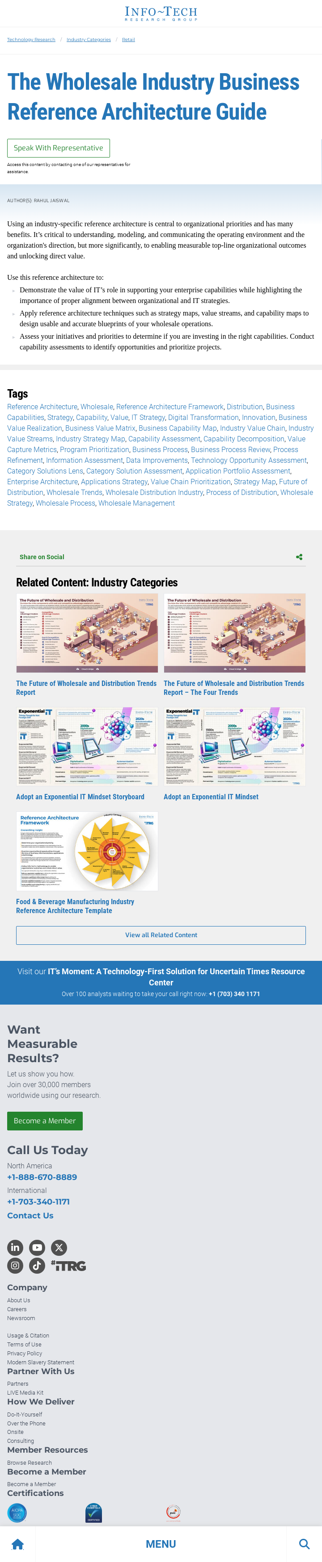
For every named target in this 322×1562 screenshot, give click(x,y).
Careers (17, 1309)
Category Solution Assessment (134, 471)
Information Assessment (84, 460)
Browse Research (29, 1462)
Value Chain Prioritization (191, 482)
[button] (161, 1544)
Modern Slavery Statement (40, 1362)
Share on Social (161, 557)
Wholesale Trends (74, 492)
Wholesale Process (65, 503)
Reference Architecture (42, 407)
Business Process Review (230, 449)
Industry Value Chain (252, 428)
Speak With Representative (58, 148)
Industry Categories (89, 39)
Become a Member (45, 1121)
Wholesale (96, 407)
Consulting (20, 1440)
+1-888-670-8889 (42, 1177)
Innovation (258, 417)
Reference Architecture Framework (170, 407)
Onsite (15, 1432)
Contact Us (30, 1216)
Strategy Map (255, 482)
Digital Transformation (203, 417)
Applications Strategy (114, 482)
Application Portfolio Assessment (238, 471)
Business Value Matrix (100, 428)
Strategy (60, 417)
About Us (18, 1300)
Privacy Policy (24, 1353)
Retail (128, 39)
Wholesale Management (136, 503)
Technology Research (31, 39)
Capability (91, 417)
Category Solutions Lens (45, 471)
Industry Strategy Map (90, 439)
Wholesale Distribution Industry (154, 492)
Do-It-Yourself (24, 1414)
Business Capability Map (178, 428)
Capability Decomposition (243, 439)
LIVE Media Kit (25, 1392)
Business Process (160, 449)
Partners (18, 1383)
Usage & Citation (28, 1335)
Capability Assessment (164, 439)
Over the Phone (26, 1423)
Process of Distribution (241, 492)
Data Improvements (157, 460)
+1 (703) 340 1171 (234, 993)
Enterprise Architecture (42, 482)
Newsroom (21, 1318)
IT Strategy (148, 417)
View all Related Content (161, 935)
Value (119, 417)
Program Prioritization (94, 449)
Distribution (245, 407)
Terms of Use (24, 1344)
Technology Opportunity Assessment (249, 460)
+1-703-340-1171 (38, 1202)
